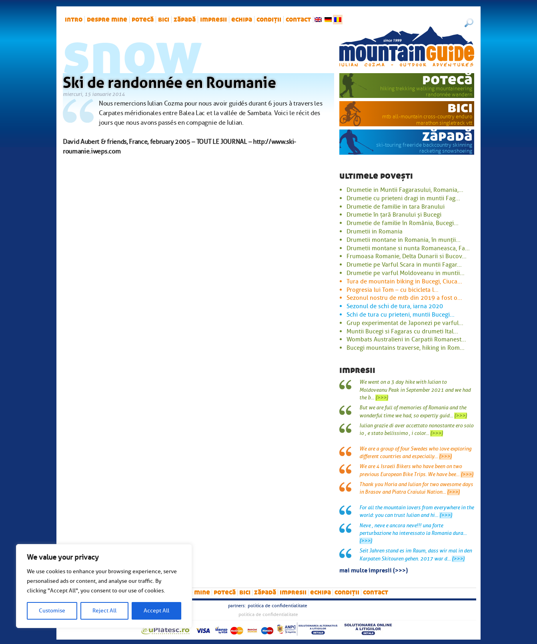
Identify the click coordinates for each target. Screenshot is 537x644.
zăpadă (185, 19)
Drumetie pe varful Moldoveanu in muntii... (406, 273)
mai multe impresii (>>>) (373, 569)
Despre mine (107, 19)
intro (73, 19)
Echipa (241, 19)
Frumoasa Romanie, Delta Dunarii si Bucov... (407, 256)
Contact (298, 19)
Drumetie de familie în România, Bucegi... (403, 223)
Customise (52, 610)
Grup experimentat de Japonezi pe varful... (405, 323)
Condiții (268, 19)
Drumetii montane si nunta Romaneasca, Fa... (408, 248)
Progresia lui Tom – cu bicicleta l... (393, 290)
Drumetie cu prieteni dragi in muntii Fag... (403, 198)
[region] (104, 586)
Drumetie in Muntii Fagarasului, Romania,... (405, 190)
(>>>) (381, 398)
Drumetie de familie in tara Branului (396, 207)
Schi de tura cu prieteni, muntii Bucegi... (401, 315)
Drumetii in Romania (375, 231)
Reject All (104, 610)
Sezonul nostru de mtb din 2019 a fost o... (404, 298)
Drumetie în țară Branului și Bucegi (394, 215)
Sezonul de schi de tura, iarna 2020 (395, 306)
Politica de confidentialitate (277, 605)
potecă (143, 19)
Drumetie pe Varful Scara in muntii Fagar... (404, 265)
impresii (213, 19)
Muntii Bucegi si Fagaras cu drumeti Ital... (402, 331)
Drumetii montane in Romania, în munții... (404, 240)
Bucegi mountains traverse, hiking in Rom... (406, 348)
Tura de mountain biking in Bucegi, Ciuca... (404, 281)
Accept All (156, 610)
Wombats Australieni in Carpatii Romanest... (406, 339)
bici (163, 19)
